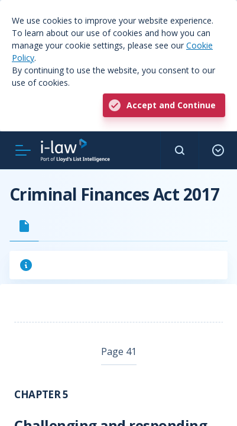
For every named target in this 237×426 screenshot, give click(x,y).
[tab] (24, 226)
